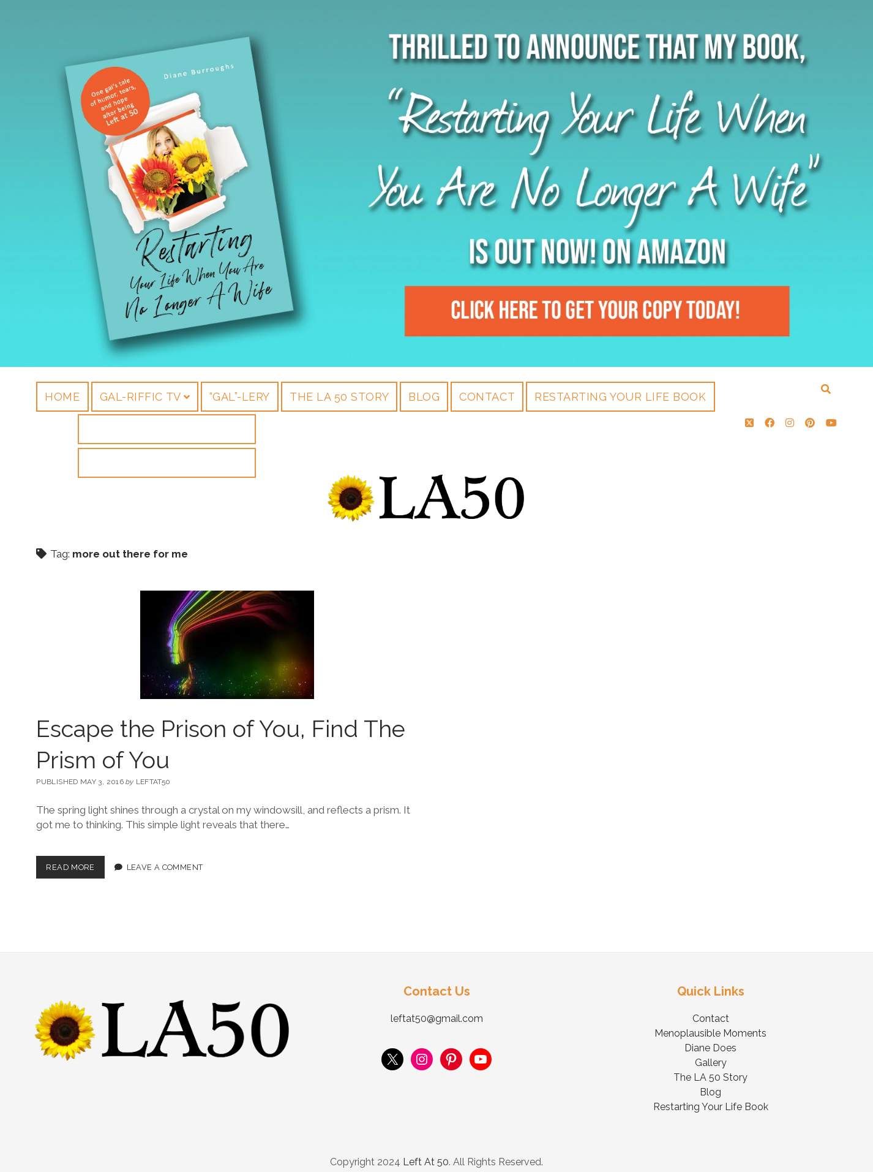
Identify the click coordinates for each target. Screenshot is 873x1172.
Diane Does (710, 1036)
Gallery (711, 1050)
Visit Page (436, 183)
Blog (424, 396)
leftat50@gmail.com (437, 1006)
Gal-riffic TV (140, 396)
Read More (75, 852)
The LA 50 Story (339, 396)
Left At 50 (426, 1149)
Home (62, 396)
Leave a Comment (165, 855)
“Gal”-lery (239, 396)
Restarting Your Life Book (620, 396)
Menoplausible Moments (710, 1021)
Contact (487, 396)
